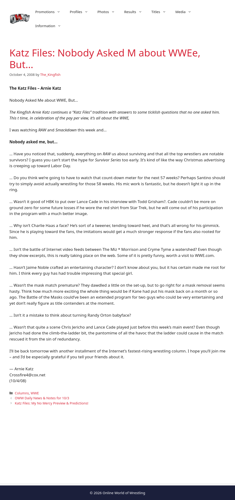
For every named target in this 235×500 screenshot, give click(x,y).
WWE (35, 393)
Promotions (50, 12)
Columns (22, 393)
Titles (161, 12)
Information (50, 26)
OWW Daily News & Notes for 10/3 (42, 398)
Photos (108, 12)
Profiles (81, 12)
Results (135, 12)
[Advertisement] (117, 450)
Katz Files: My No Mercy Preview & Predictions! (51, 403)
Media (185, 12)
